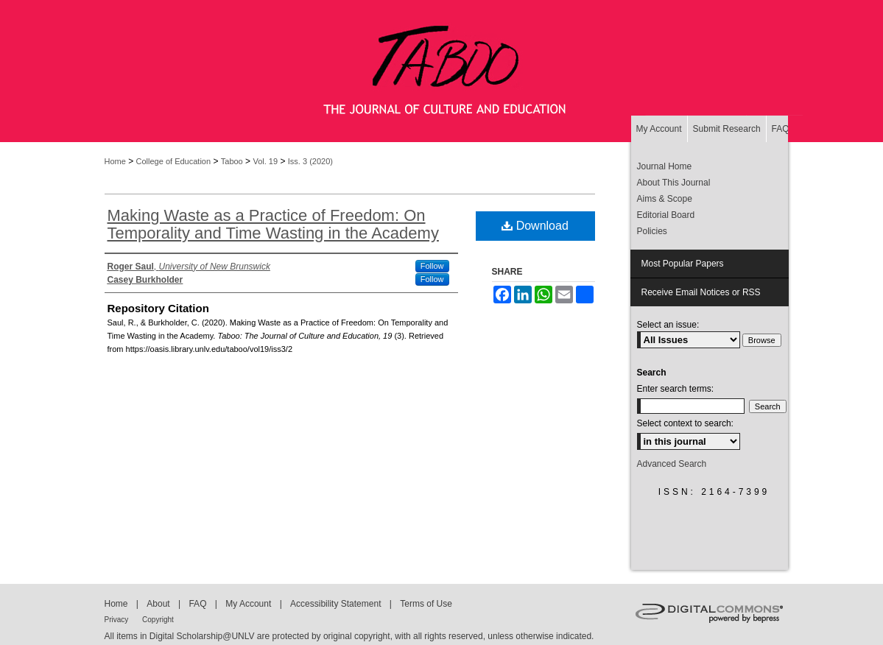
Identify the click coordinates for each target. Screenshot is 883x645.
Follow (432, 265)
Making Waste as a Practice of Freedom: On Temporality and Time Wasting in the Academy (273, 224)
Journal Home (664, 166)
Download (535, 225)
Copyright (158, 620)
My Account (249, 604)
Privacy (118, 620)
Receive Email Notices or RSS (701, 292)
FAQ (198, 604)
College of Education (173, 161)
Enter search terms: (675, 389)
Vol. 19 (265, 161)
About (159, 604)
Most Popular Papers (682, 263)
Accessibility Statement (337, 604)
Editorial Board (666, 215)
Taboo (232, 161)
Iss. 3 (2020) (310, 161)
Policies (652, 231)
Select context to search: (685, 423)
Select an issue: (668, 325)
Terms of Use (426, 604)
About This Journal (674, 182)
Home (115, 161)
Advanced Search (672, 464)
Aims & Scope (664, 199)
